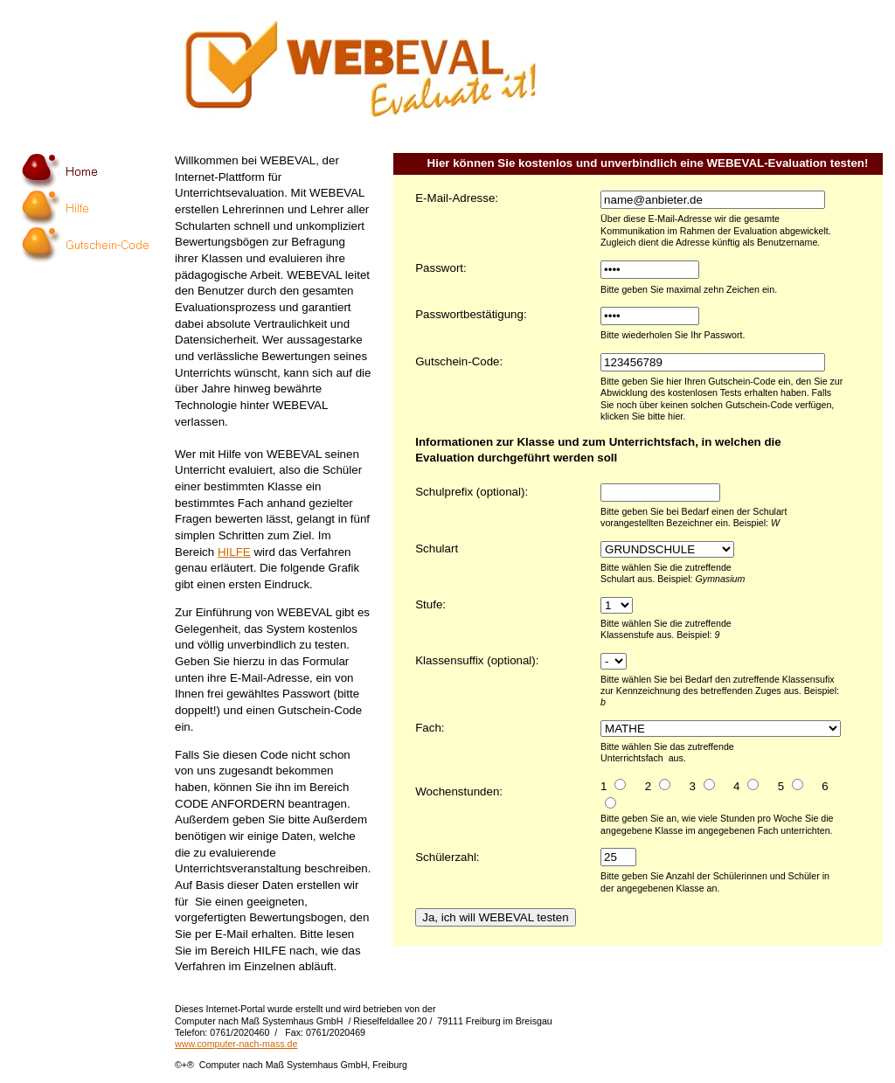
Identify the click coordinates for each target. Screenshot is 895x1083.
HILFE (234, 552)
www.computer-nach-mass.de (236, 1043)
